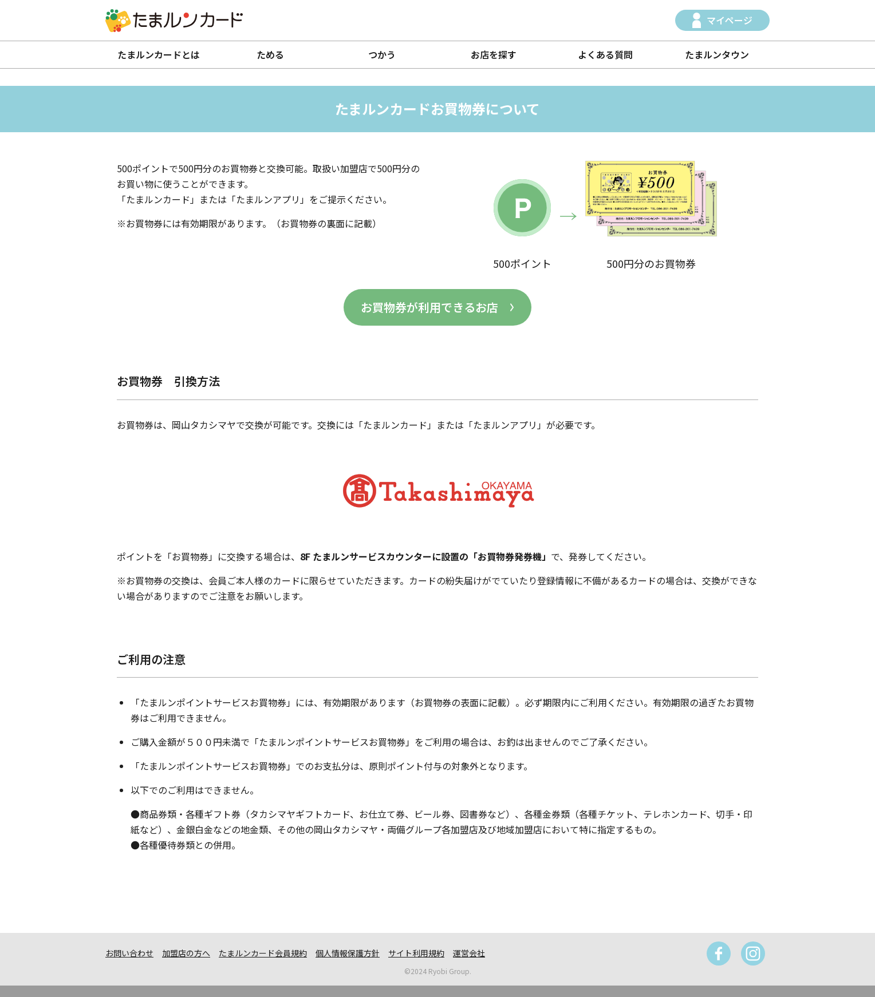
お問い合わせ (129, 953)
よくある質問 (605, 54)
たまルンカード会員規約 (263, 953)
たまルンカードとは (158, 54)
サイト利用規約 (416, 953)
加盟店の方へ (186, 953)
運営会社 (469, 953)
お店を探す (494, 54)
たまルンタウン (717, 54)
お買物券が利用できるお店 (429, 307)
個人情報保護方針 (348, 953)
